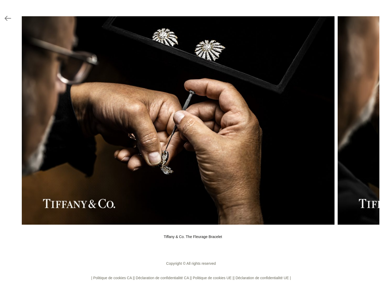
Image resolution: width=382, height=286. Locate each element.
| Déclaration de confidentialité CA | (162, 278)
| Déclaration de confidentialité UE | (262, 278)
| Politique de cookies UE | (212, 278)
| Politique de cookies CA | (112, 278)
